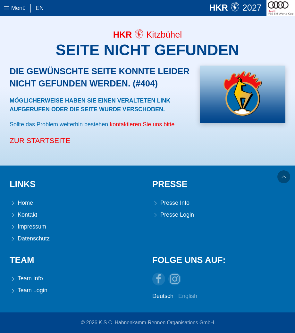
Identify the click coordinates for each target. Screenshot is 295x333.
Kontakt (23, 215)
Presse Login (173, 215)
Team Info (26, 278)
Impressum (28, 226)
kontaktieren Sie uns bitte (142, 124)
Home (21, 203)
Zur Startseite (40, 141)
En (40, 8)
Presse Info (171, 203)
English (187, 296)
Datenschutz (30, 238)
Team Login (28, 290)
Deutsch (162, 296)
